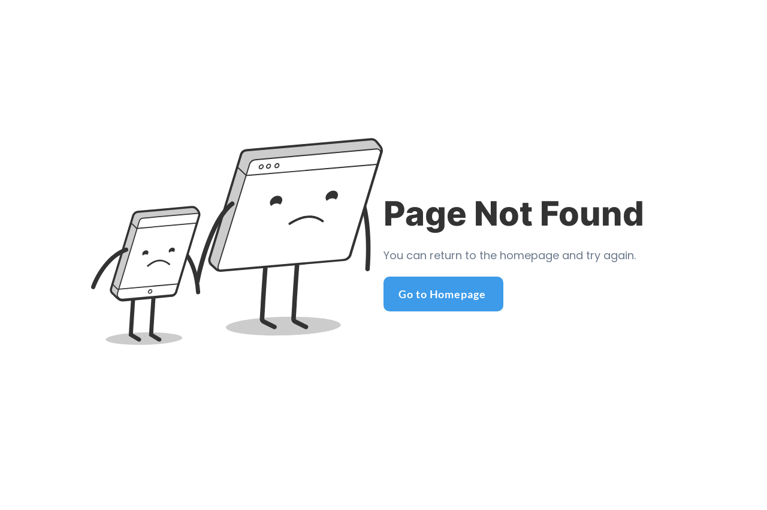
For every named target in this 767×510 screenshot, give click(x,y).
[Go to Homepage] (443, 294)
